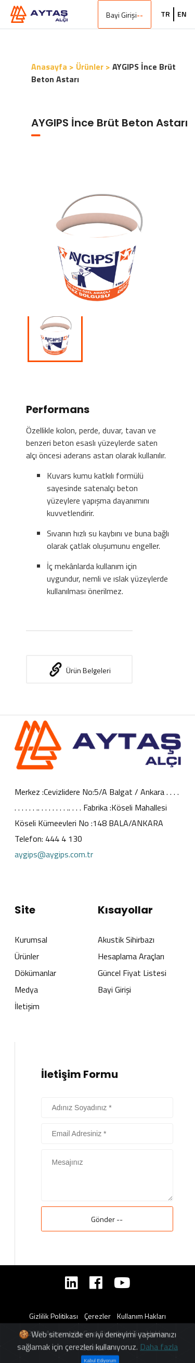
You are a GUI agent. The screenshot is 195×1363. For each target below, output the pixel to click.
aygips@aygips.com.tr (54, 854)
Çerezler (97, 1316)
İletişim (27, 1006)
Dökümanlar (35, 973)
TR (165, 14)
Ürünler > (93, 66)
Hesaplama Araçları (131, 956)
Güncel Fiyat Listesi (132, 973)
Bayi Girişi (124, 14)
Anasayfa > (52, 66)
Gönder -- (107, 1219)
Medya (26, 989)
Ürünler (27, 956)
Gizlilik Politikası (53, 1316)
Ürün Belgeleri (79, 669)
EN (182, 14)
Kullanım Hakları (141, 1316)
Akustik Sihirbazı (126, 939)
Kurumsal (31, 939)
